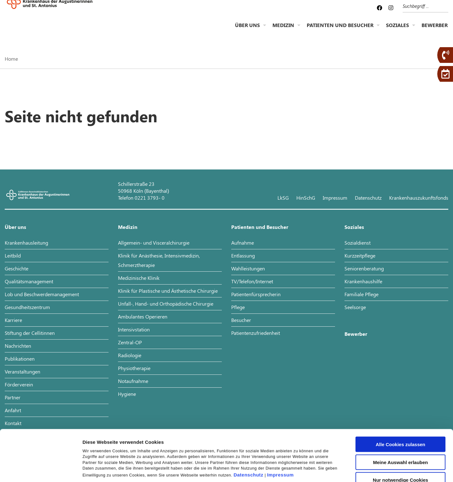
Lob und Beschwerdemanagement (42, 294)
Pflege (238, 307)
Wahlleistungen (248, 268)
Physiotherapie (134, 368)
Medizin (283, 30)
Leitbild (13, 255)
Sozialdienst (357, 242)
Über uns (247, 30)
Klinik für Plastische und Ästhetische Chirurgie (168, 290)
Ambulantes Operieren (142, 316)
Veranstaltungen (22, 371)
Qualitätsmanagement (29, 281)
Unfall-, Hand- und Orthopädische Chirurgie (165, 303)
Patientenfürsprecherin (256, 294)
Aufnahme (242, 242)
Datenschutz (248, 426)
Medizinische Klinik (138, 277)
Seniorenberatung (364, 268)
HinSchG (305, 197)
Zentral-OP (130, 342)
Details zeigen (334, 469)
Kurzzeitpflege (359, 255)
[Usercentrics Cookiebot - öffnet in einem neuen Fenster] (40, 469)
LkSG (283, 197)
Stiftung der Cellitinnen (30, 333)
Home (11, 58)
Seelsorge (355, 307)
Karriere (13, 320)
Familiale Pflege (361, 294)
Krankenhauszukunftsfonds (418, 197)
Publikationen (20, 358)
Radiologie (129, 355)
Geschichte (16, 268)
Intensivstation (134, 329)
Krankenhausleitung (26, 242)
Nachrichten (18, 345)
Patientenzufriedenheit (255, 333)
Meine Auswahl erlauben (400, 414)
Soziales (397, 30)
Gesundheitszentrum (27, 307)
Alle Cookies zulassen (400, 396)
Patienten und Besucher (340, 30)
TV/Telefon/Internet (252, 281)
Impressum (280, 426)
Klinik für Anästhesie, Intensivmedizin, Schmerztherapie (159, 260)
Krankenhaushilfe (363, 281)
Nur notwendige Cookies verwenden (400, 434)
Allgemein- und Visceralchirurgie (153, 242)
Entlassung (243, 255)
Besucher (241, 320)
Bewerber (435, 30)
